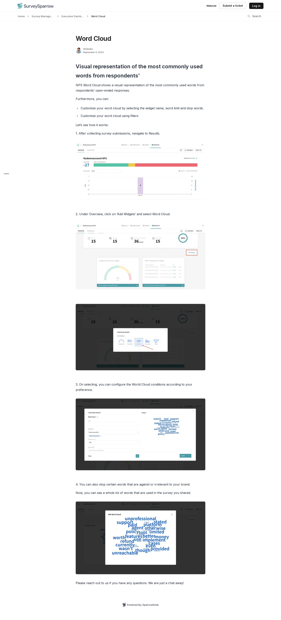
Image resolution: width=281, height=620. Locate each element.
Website (211, 5)
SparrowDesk (150, 604)
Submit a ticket (233, 5)
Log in (256, 5)
